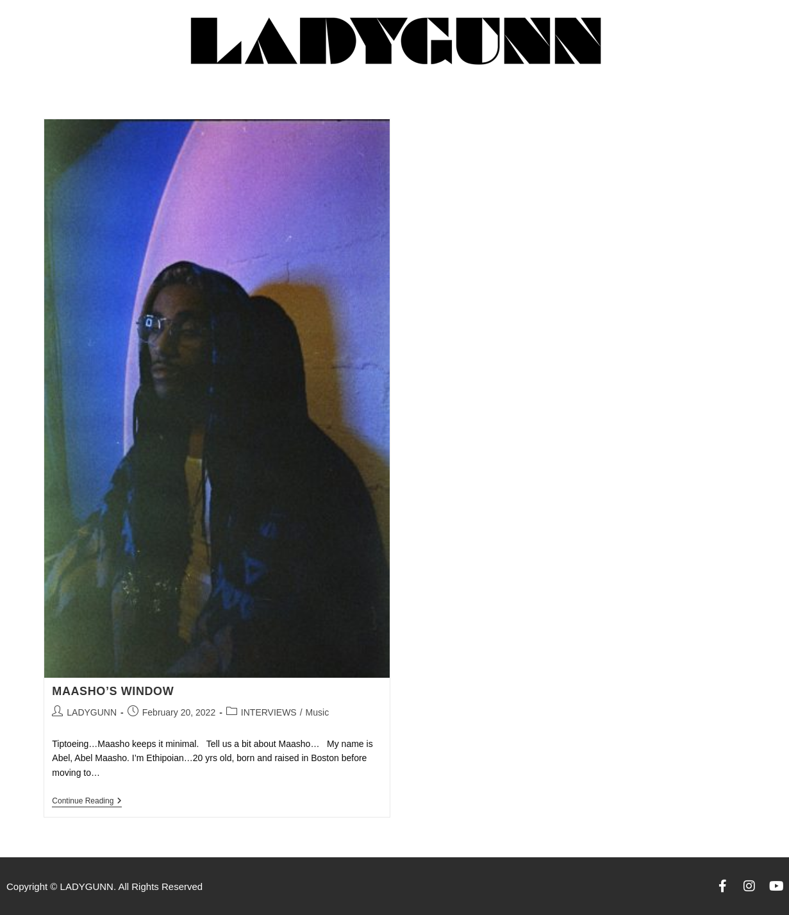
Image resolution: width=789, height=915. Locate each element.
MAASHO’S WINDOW (113, 691)
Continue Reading (87, 800)
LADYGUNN (92, 712)
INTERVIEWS (269, 712)
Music (317, 712)
